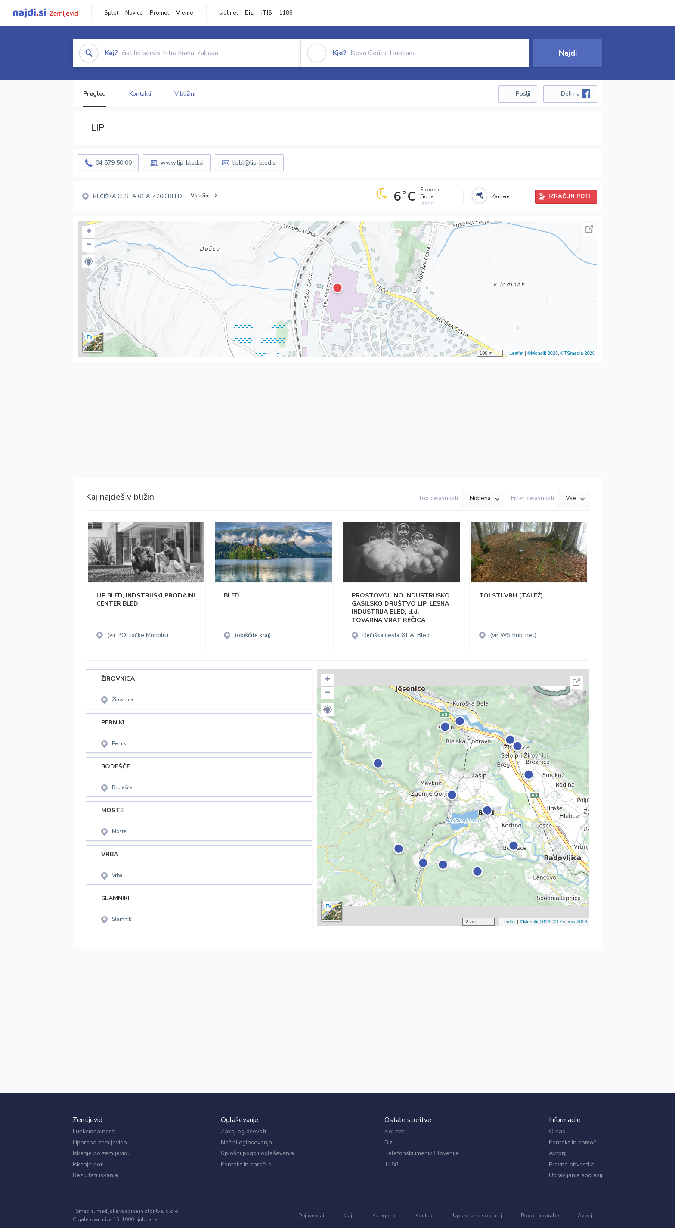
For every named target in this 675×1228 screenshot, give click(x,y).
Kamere (500, 196)
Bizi (249, 13)
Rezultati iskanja (95, 1175)
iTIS (266, 13)
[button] (88, 261)
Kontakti (140, 94)
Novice (134, 13)
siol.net (228, 13)
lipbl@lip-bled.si (254, 163)
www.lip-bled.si (182, 163)
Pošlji (523, 94)
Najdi (568, 53)
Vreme (184, 13)
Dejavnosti (311, 1215)
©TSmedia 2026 (577, 353)
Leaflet (516, 353)
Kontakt (424, 1215)
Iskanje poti (88, 1164)
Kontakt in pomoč (572, 1142)
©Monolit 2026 (542, 353)
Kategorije (384, 1215)
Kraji (348, 1215)
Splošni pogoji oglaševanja (257, 1153)
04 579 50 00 (114, 163)
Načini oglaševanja (246, 1142)
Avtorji (558, 1153)
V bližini (184, 94)
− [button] (89, 245)
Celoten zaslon (589, 229)
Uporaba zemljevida (100, 1142)
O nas (557, 1131)
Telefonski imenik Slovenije (421, 1153)
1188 (286, 13)
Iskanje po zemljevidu (102, 1153)
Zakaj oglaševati (243, 1131)
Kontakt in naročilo (246, 1164)
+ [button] (89, 232)
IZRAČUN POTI (569, 196)
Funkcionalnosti (94, 1131)
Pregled (94, 94)
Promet (159, 13)
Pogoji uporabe (540, 1215)
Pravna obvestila (571, 1164)
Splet (111, 13)
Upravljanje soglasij (575, 1175)
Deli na (575, 93)
